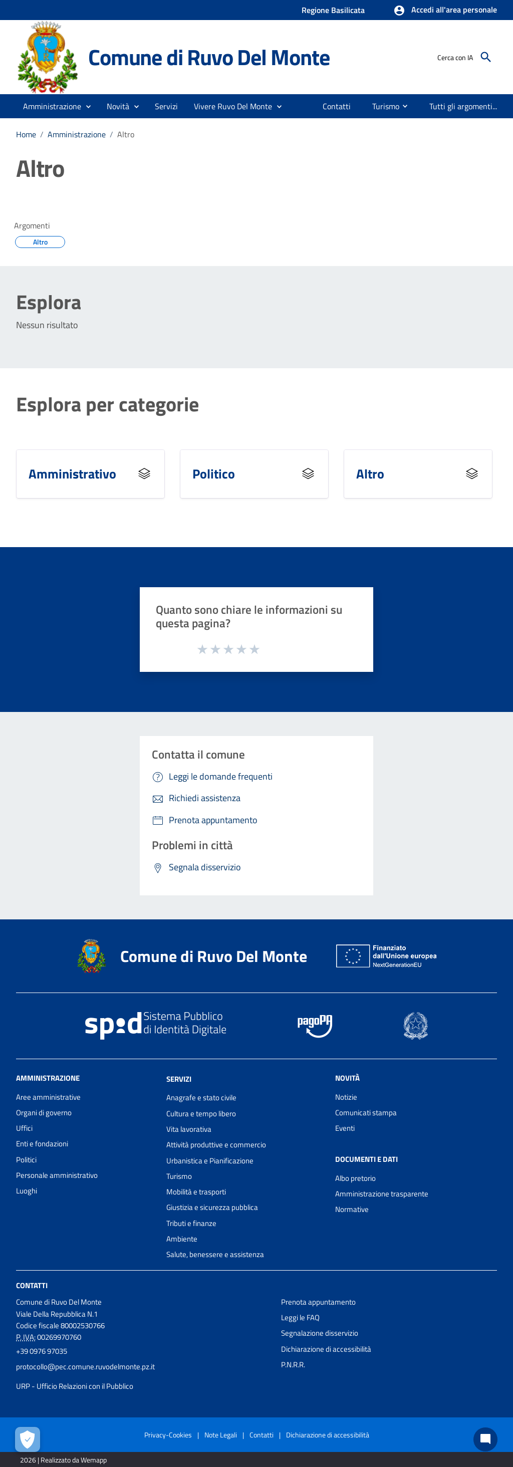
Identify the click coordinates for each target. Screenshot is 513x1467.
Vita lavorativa (188, 1129)
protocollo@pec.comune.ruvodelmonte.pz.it (85, 1366)
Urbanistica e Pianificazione (209, 1160)
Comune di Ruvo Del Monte (208, 57)
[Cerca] (486, 57)
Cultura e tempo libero (201, 1113)
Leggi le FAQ (300, 1317)
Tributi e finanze (191, 1223)
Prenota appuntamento (318, 1302)
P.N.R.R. (293, 1364)
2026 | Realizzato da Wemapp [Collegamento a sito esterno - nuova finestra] (63, 1459)
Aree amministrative (48, 1097)
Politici (26, 1159)
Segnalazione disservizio (319, 1333)
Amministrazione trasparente (381, 1193)
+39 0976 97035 (41, 1351)
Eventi (345, 1128)
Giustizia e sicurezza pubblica (212, 1207)
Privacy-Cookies (168, 1434)
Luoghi (26, 1190)
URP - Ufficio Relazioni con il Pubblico (74, 1386)
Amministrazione (77, 134)
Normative (352, 1209)
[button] (445, 11)
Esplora (48, 302)
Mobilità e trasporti (196, 1191)
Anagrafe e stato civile (201, 1097)
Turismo (179, 1176)
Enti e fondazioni (42, 1143)
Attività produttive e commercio (216, 1144)
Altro (125, 134)
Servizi (178, 1078)
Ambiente (181, 1239)
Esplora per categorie (107, 404)
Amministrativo (72, 473)
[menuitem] (337, 106)
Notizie (346, 1097)
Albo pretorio (355, 1178)
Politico (213, 473)
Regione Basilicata (333, 10)
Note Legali (220, 1434)
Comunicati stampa (366, 1112)
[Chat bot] (485, 1439)
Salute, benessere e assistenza (215, 1254)
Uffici (24, 1128)
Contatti (32, 1285)
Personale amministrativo (57, 1175)
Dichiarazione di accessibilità (326, 1349)
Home (26, 134)
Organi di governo (44, 1112)
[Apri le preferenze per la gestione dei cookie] (27, 1439)
